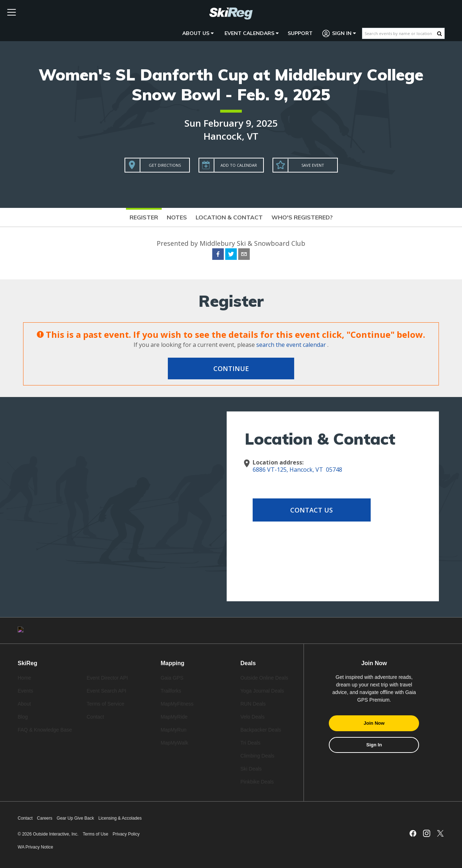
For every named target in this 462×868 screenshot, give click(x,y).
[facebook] (218, 255)
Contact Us (310, 510)
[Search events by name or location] (399, 33)
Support (300, 33)
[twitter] (231, 255)
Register (144, 217)
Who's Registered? (302, 217)
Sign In (339, 33)
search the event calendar (291, 345)
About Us (198, 33)
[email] (244, 255)
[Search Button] (439, 34)
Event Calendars (252, 33)
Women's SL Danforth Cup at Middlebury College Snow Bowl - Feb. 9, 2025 (231, 84)
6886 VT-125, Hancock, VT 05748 (297, 470)
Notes (177, 217)
